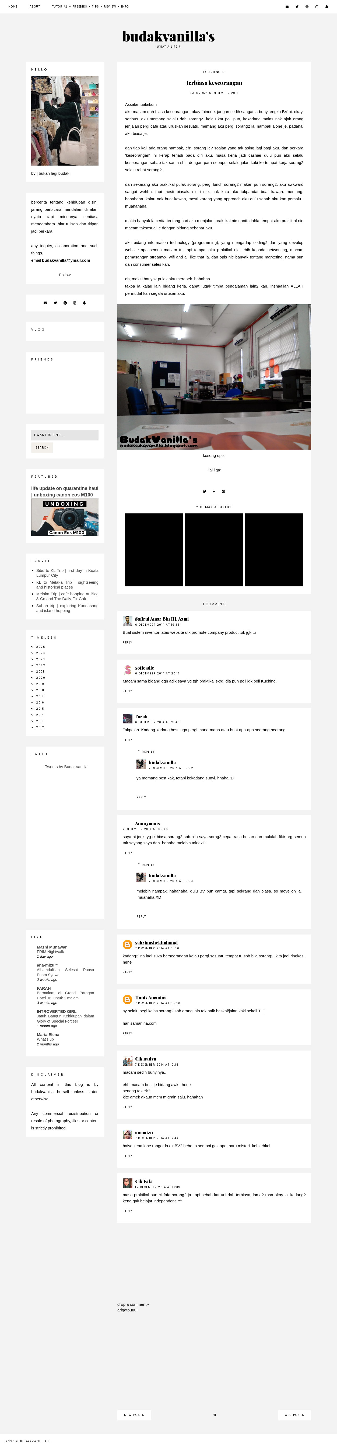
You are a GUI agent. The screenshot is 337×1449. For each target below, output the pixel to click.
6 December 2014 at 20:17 (157, 673)
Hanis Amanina (151, 997)
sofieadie (144, 668)
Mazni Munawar (52, 947)
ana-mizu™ (47, 965)
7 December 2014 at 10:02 (171, 768)
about (35, 7)
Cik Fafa (144, 1181)
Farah (141, 716)
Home (12, 7)
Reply (127, 642)
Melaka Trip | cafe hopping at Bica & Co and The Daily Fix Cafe (67, 596)
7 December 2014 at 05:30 (157, 1003)
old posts (294, 1415)
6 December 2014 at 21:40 (157, 722)
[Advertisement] (214, 1364)
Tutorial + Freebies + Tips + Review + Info (90, 7)
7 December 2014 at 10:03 (171, 881)
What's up (45, 1039)
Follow (65, 274)
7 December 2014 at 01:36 (157, 948)
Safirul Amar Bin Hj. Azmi (162, 619)
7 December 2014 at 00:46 (145, 829)
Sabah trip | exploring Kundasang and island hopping (67, 608)
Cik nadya (145, 1059)
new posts (134, 1415)
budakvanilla (162, 762)
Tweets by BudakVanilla (66, 766)
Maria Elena (48, 1034)
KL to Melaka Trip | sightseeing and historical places (67, 584)
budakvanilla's (168, 36)
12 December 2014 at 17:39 (158, 1187)
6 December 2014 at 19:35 (157, 625)
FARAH (44, 988)
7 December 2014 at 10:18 (156, 1065)
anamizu (144, 1132)
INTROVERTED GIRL (57, 1011)
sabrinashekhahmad (156, 943)
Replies (148, 752)
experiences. (214, 72)
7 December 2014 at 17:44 (156, 1138)
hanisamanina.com (140, 1023)
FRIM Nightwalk (50, 952)
